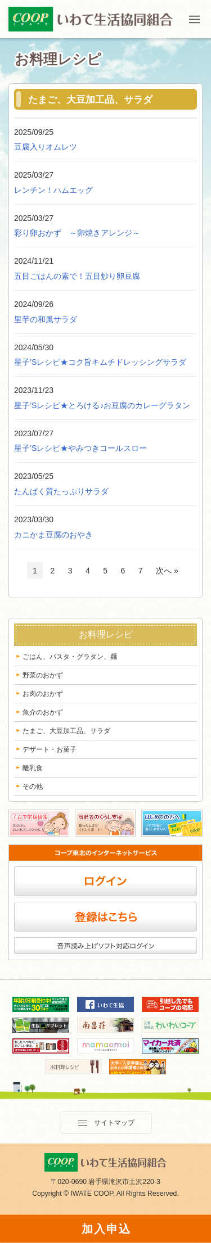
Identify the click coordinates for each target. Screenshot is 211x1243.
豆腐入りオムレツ (45, 146)
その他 (33, 786)
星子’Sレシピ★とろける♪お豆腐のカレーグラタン (102, 405)
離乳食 (33, 768)
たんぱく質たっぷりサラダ (61, 491)
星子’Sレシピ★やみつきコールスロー (80, 448)
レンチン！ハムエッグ (53, 190)
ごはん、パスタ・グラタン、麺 (70, 657)
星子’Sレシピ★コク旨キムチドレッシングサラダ (100, 362)
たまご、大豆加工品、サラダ (66, 731)
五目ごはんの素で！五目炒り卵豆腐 (77, 276)
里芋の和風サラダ (45, 319)
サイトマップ (105, 1123)
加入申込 (106, 1229)
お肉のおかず (43, 694)
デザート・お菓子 (50, 749)
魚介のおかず (43, 712)
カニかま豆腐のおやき (53, 534)
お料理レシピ (106, 634)
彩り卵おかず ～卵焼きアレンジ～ (77, 232)
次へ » (167, 570)
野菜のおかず (43, 675)
